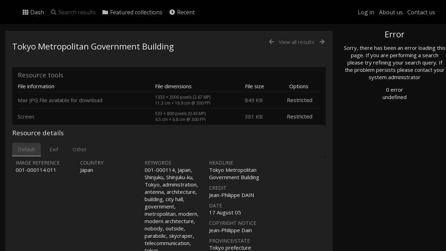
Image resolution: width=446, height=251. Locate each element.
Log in (366, 12)
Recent (182, 12)
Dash (33, 12)
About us (391, 12)
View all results (297, 41)
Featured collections (132, 12)
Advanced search (375, 141)
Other (79, 149)
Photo (364, 49)
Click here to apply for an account (388, 247)
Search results (73, 12)
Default (26, 149)
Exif (53, 149)
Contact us (421, 12)
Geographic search (377, 134)
